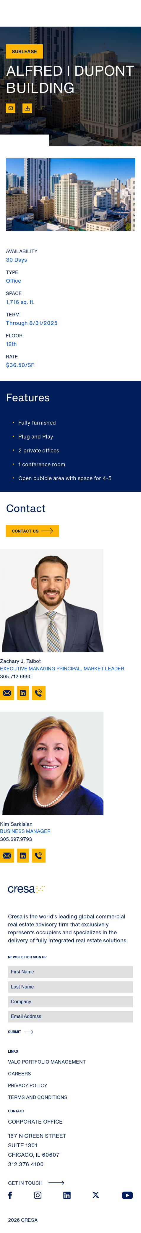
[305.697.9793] (39, 856)
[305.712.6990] (39, 693)
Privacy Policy (27, 1085)
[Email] (10, 108)
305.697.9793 (16, 839)
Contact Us (25, 531)
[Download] (27, 108)
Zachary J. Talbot (20, 661)
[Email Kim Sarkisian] (7, 856)
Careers (19, 1073)
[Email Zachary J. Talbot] (7, 693)
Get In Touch (36, 1183)
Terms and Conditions (37, 1097)
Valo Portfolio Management (47, 1061)
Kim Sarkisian (16, 824)
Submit (14, 1032)
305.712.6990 (16, 676)
